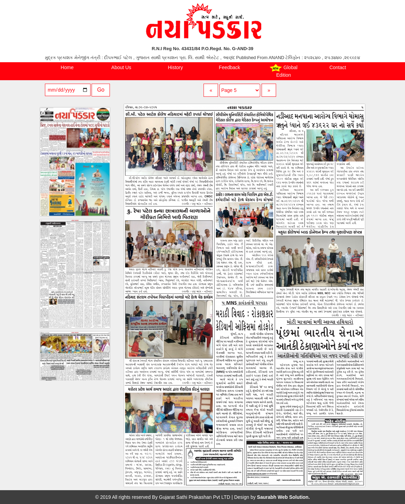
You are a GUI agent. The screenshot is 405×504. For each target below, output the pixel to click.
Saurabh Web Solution (283, 497)
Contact (337, 67)
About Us (121, 67)
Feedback (229, 67)
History (175, 67)
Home (67, 67)
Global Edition (283, 71)
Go (100, 90)
